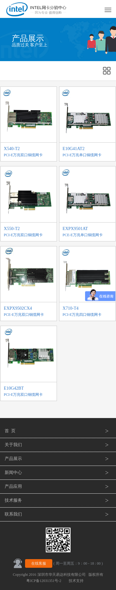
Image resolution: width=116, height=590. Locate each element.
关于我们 (58, 445)
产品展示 (58, 459)
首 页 (58, 431)
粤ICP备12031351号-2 (43, 581)
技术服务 (58, 500)
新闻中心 (58, 472)
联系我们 (58, 514)
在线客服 (38, 563)
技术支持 (76, 581)
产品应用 (58, 486)
